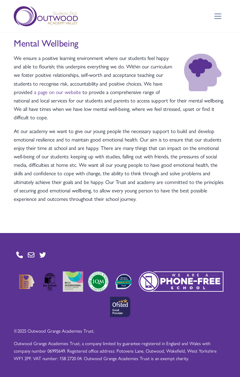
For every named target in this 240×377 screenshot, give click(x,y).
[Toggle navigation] (218, 16)
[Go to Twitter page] (42, 255)
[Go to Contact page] (19, 255)
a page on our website (57, 92)
